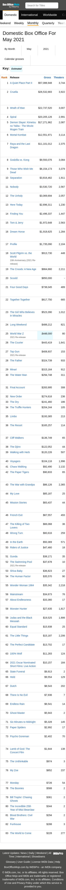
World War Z (17, 333)
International (29, 15)
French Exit (16, 515)
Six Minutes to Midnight (23, 721)
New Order (16, 396)
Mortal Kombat (18, 134)
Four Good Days (19, 287)
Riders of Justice (19, 547)
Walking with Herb (20, 452)
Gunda (13, 556)
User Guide (24, 861)
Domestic (10, 15)
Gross (47, 77)
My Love (14, 493)
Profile (13, 244)
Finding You (16, 213)
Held (12, 677)
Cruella (14, 91)
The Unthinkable (19, 761)
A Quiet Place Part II (21, 83)
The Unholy (16, 195)
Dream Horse (17, 231)
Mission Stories (18, 502)
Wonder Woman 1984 (22, 585)
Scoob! (14, 278)
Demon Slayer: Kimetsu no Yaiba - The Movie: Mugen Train (23, 126)
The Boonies (17, 788)
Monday (14, 782)
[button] (61, 4)
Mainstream (16, 594)
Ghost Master (17, 713)
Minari (13, 369)
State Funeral (17, 671)
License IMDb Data (42, 861)
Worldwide (50, 15)
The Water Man (18, 375)
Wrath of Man (17, 107)
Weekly (19, 23)
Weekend (41, 853)
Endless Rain (17, 704)
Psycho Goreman (19, 736)
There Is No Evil (19, 695)
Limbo (13, 416)
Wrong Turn (16, 533)
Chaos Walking (18, 466)
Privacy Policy (24, 883)
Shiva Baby (16, 570)
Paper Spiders (18, 727)
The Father (16, 360)
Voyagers (15, 461)
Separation (16, 177)
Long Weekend (18, 324)
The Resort (16, 425)
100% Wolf (16, 653)
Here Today (16, 204)
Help (57, 861)
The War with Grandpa (22, 484)
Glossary (10, 861)
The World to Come (20, 833)
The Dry (14, 401)
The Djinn (15, 446)
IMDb (48, 867)
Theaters (59, 77)
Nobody (14, 186)
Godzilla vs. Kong (19, 159)
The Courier (16, 342)
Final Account (17, 387)
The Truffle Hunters (20, 407)
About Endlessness (20, 599)
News (24, 853)
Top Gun (14, 351)
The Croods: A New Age (23, 269)
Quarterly (48, 23)
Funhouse (15, 824)
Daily (31, 853)
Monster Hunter (18, 608)
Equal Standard (18, 626)
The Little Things (19, 635)
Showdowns (38, 856)
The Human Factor (20, 576)
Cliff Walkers (17, 437)
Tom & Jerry (16, 222)
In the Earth (16, 542)
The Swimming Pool (21, 561)
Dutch (13, 686)
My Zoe (14, 770)
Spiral (13, 116)
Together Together (20, 299)
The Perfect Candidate (22, 644)
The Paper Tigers (19, 472)
